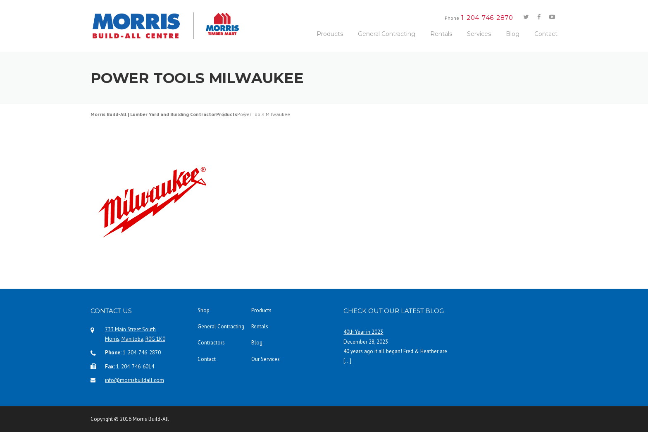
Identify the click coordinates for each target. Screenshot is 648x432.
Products (330, 34)
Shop (204, 310)
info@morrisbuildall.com (134, 380)
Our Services (265, 359)
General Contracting (386, 34)
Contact (545, 34)
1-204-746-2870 (142, 352)
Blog (512, 34)
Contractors (211, 342)
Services (479, 34)
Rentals (441, 34)
